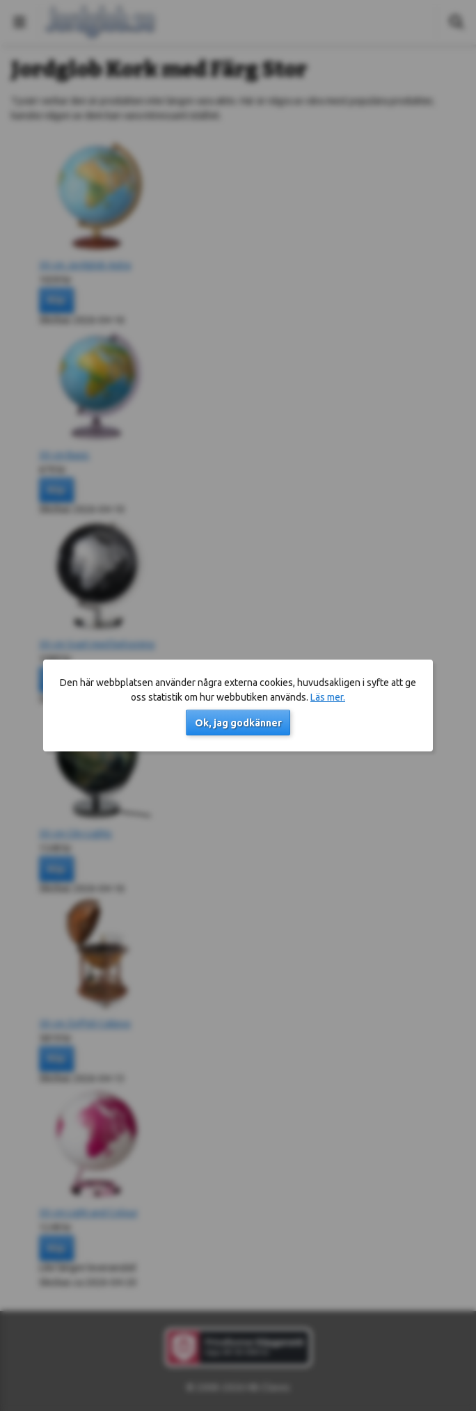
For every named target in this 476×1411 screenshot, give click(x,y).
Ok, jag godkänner (238, 722)
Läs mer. (327, 697)
